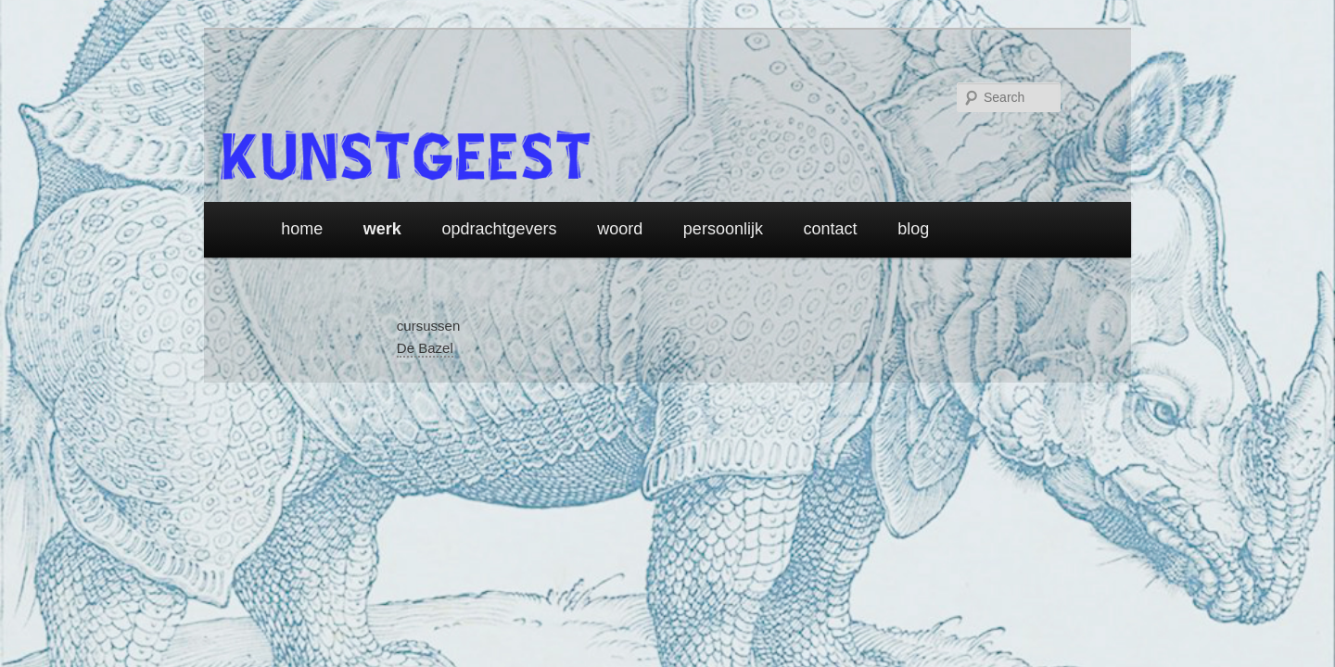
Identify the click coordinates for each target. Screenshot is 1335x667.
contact (831, 229)
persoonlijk (723, 229)
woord (619, 229)
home (302, 229)
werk (382, 229)
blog (913, 229)
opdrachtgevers (499, 229)
